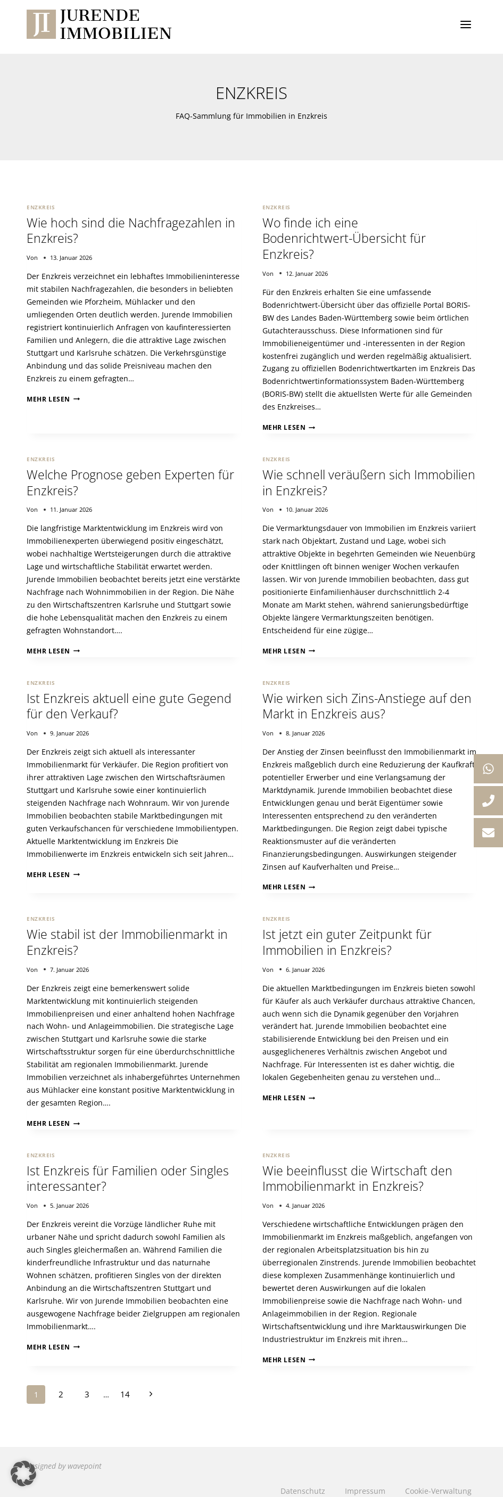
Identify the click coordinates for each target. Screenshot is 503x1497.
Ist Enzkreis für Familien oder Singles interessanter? (129, 1170)
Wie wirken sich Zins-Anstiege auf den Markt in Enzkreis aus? (368, 701)
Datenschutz (303, 1481)
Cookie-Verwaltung (439, 1481)
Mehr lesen (50, 398)
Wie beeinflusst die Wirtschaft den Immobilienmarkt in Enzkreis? (357, 1170)
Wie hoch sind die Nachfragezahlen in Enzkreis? (132, 230)
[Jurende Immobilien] (99, 24)
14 (121, 1385)
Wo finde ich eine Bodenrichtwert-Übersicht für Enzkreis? (344, 237)
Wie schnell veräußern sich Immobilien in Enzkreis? (337, 479)
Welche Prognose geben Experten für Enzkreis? (131, 479)
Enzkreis (41, 206)
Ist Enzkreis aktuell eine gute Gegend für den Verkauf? (130, 701)
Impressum (365, 1481)
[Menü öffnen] (465, 24)
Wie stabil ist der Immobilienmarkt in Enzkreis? (129, 935)
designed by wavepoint (64, 1456)
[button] (23, 1473)
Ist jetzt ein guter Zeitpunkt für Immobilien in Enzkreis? (347, 935)
